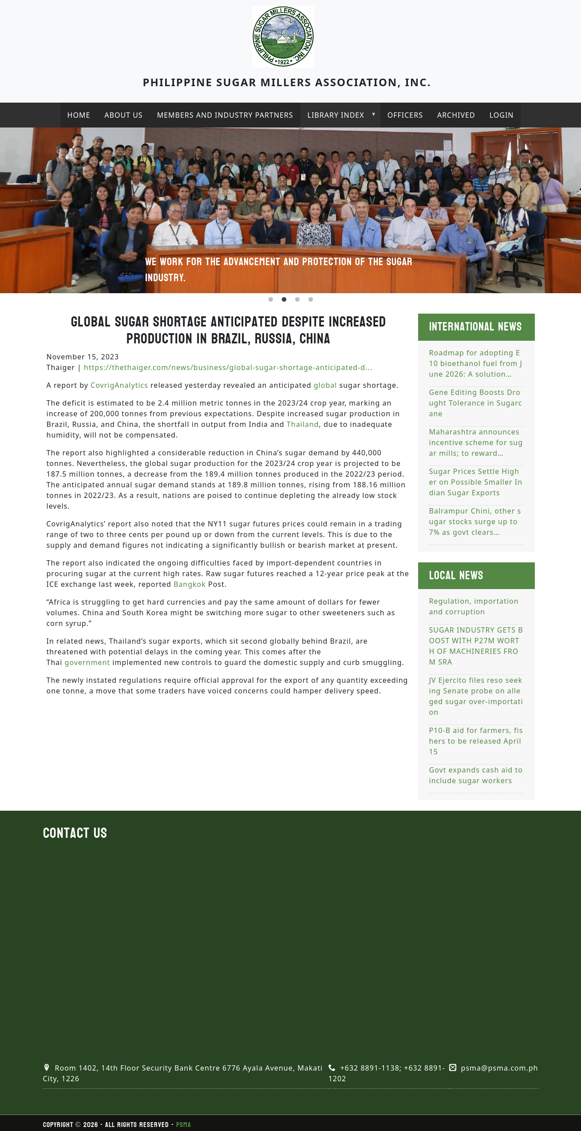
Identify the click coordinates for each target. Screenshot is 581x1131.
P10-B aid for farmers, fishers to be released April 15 (476, 741)
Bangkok (190, 584)
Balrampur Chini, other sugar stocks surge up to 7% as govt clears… (475, 521)
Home (79, 115)
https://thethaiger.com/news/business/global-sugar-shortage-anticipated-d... (228, 367)
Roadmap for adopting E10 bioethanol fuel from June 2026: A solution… (475, 363)
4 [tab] (310, 299)
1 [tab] (270, 299)
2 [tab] (284, 299)
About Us (123, 115)
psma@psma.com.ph (499, 1068)
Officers (405, 115)
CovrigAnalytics (119, 385)
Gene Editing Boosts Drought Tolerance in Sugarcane (475, 402)
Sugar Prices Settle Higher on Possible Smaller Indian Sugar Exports (476, 482)
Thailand (303, 424)
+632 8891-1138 (369, 1068)
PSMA (183, 1124)
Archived (456, 115)
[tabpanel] (290, 210)
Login (502, 115)
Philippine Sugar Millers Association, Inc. (287, 82)
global (325, 385)
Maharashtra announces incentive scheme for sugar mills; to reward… (476, 442)
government (88, 662)
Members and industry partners (225, 115)
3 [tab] (297, 299)
